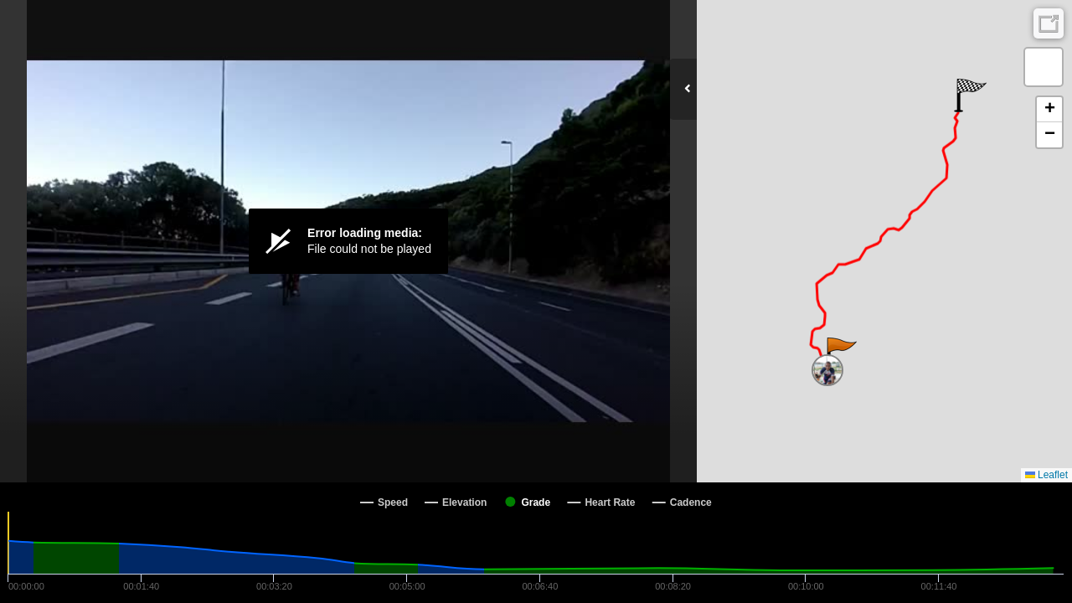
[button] (840, 354)
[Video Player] (348, 241)
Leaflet (1046, 475)
